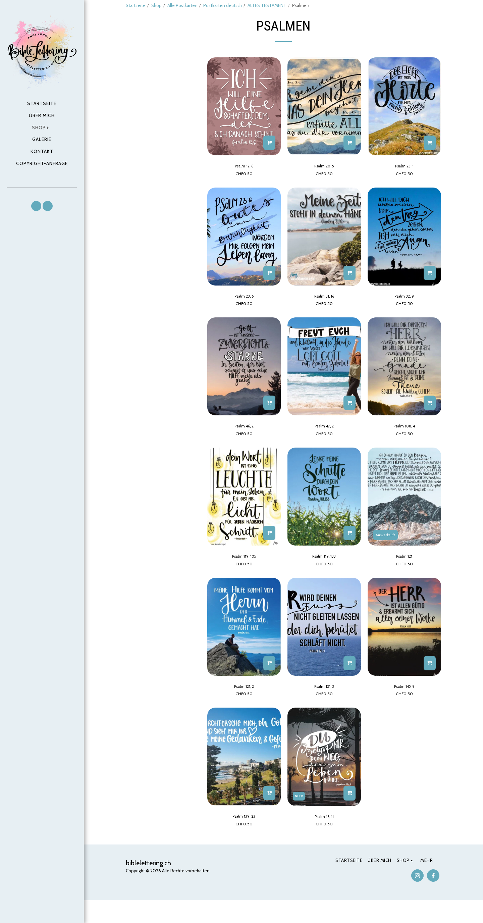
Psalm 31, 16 (324, 314)
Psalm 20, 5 (324, 183)
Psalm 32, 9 (404, 314)
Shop (156, 5)
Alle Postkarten (182, 5)
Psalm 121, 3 (324, 707)
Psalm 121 (404, 576)
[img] (244, 123)
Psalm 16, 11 (324, 838)
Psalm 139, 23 (244, 838)
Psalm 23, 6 (244, 314)
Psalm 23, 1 (404, 183)
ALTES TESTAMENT (267, 5)
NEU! (300, 817)
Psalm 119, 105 (244, 576)
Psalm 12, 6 (244, 183)
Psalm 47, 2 (324, 445)
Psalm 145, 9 (404, 707)
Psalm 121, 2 (244, 707)
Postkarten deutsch (222, 5)
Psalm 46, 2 (244, 445)
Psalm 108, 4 (404, 445)
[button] (36, 206)
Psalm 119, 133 (324, 576)
